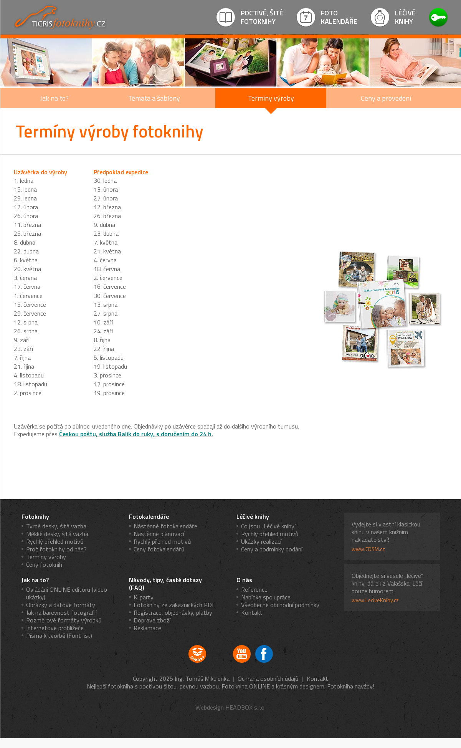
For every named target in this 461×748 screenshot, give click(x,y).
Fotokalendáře (149, 516)
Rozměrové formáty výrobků (64, 620)
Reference (254, 589)
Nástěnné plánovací (159, 533)
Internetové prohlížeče (55, 627)
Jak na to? (54, 98)
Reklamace (147, 627)
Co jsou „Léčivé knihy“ (269, 526)
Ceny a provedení (386, 98)
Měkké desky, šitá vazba (57, 533)
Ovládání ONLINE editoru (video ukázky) (66, 593)
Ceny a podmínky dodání (271, 549)
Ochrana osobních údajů (268, 678)
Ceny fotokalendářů (159, 549)
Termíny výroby (271, 98)
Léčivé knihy (252, 516)
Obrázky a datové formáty (60, 604)
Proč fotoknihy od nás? (56, 549)
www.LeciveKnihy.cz (375, 600)
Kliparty (144, 597)
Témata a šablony (154, 98)
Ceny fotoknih (44, 564)
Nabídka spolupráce (266, 597)
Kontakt (252, 612)
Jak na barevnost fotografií (61, 612)
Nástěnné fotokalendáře (165, 526)
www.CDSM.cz (368, 549)
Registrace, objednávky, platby (173, 612)
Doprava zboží (152, 620)
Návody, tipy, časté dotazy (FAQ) (165, 583)
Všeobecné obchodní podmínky (280, 604)
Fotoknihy (35, 516)
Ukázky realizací (261, 541)
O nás (244, 579)
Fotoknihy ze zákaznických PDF (174, 604)
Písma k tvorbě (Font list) (59, 635)
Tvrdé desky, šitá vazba (56, 526)
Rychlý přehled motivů (55, 541)
